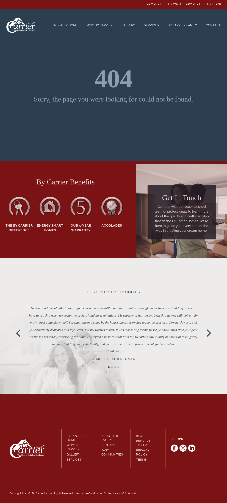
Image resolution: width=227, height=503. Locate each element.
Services (151, 25)
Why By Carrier (100, 25)
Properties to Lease (204, 4)
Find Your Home (65, 25)
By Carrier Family (182, 25)
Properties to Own (164, 4)
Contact (213, 25)
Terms (141, 459)
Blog (140, 436)
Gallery (128, 25)
